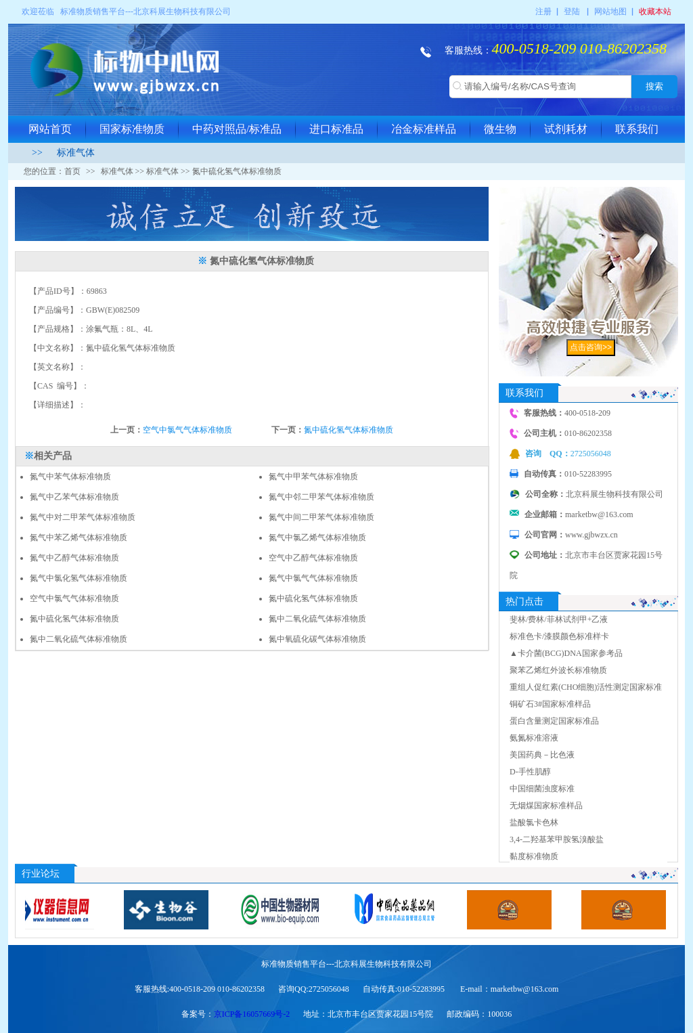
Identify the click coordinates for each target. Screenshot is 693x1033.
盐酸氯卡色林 (534, 822)
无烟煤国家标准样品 (546, 805)
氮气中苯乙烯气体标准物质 (78, 537)
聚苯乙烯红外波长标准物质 (558, 670)
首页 (72, 171)
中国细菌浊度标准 (542, 788)
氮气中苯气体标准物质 (70, 476)
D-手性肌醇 (530, 771)
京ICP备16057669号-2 (252, 1014)
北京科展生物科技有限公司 (182, 11)
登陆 (572, 11)
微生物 (500, 129)
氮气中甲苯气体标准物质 (313, 476)
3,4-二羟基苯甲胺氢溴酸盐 (557, 839)
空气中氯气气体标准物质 (187, 430)
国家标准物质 (131, 129)
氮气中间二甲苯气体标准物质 (321, 517)
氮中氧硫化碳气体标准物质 (317, 639)
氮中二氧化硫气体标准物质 (317, 618)
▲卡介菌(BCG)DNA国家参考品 (566, 653)
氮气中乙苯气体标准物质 (74, 497)
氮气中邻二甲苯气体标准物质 (321, 497)
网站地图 (610, 11)
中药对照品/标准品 (237, 129)
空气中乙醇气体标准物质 (313, 558)
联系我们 (636, 129)
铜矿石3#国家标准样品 (550, 704)
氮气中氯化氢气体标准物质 (78, 578)
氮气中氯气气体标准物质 (313, 578)
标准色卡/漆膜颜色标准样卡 (559, 636)
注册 (543, 11)
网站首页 (50, 129)
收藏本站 (655, 11)
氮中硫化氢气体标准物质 (348, 430)
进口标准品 (336, 129)
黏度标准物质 (534, 856)
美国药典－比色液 (542, 755)
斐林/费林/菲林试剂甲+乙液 (559, 619)
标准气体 (76, 153)
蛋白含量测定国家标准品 (554, 721)
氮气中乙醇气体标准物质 (74, 558)
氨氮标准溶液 (534, 738)
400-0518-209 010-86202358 (579, 48)
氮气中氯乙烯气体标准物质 (317, 537)
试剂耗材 (565, 129)
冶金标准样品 (423, 129)
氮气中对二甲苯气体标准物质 (82, 517)
